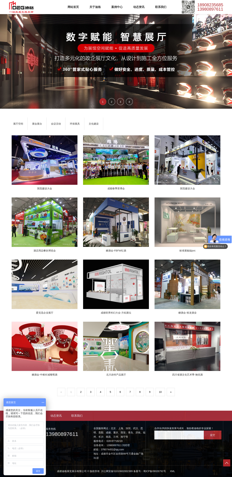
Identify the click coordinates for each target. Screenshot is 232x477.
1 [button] (103, 101)
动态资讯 (138, 6)
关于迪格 (95, 6)
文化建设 (94, 123)
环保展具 (75, 123)
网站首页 (73, 6)
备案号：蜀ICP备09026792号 (149, 471)
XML (172, 471)
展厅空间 (18, 123)
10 (160, 392)
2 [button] (111, 101)
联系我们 (160, 6)
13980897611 (210, 9)
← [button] (7, 55)
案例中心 (117, 6)
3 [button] (120, 101)
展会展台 (37, 123)
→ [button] (225, 55)
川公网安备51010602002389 (116, 471)
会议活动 (56, 123)
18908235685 (210, 5)
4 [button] (129, 101)
